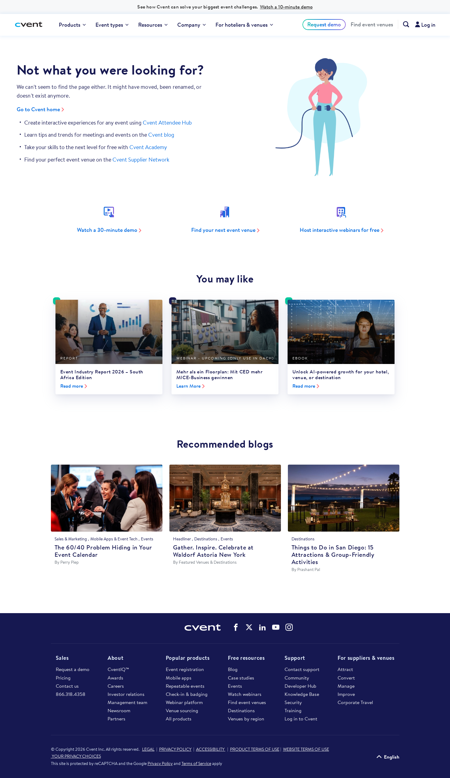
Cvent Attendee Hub (167, 122)
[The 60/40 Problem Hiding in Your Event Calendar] (106, 498)
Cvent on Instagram (289, 627)
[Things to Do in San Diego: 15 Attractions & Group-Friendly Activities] (343, 498)
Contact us (67, 686)
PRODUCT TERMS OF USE (254, 749)
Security (293, 702)
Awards (115, 677)
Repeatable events (185, 686)
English (391, 756)
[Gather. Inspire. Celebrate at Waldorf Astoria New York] (225, 498)
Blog (233, 669)
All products (179, 718)
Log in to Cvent (301, 718)
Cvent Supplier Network (140, 159)
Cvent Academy (148, 147)
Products (72, 24)
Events (235, 686)
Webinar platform (184, 702)
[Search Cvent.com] (403, 24)
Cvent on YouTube (275, 627)
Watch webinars (245, 694)
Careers (116, 686)
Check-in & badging (187, 694)
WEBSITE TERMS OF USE (306, 749)
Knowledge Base (302, 694)
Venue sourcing (182, 710)
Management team (127, 702)
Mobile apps (179, 677)
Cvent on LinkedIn (262, 627)
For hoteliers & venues (244, 24)
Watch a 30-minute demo (107, 230)
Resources (153, 24)
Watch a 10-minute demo (286, 6)
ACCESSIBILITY (210, 749)
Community (297, 677)
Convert (346, 677)
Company (191, 24)
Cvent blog (161, 135)
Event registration (185, 669)
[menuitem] (72, 25)
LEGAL (148, 749)
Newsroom (119, 710)
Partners (116, 718)
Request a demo (72, 669)
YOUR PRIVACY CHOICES (76, 756)
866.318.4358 (70, 694)
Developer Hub (300, 686)
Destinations (241, 710)
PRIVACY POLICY (175, 749)
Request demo (324, 24)
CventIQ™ (118, 669)
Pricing (63, 677)
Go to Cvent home (38, 109)
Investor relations (126, 694)
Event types (111, 24)
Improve (346, 694)
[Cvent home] (29, 24)
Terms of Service (196, 763)
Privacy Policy (160, 763)
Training (293, 710)
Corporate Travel (355, 702)
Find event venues (372, 25)
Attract (345, 669)
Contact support (302, 669)
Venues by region (246, 718)
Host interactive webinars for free (339, 230)
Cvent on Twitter (249, 627)
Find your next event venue (223, 230)
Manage (346, 686)
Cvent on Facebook (235, 627)
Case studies (241, 677)
